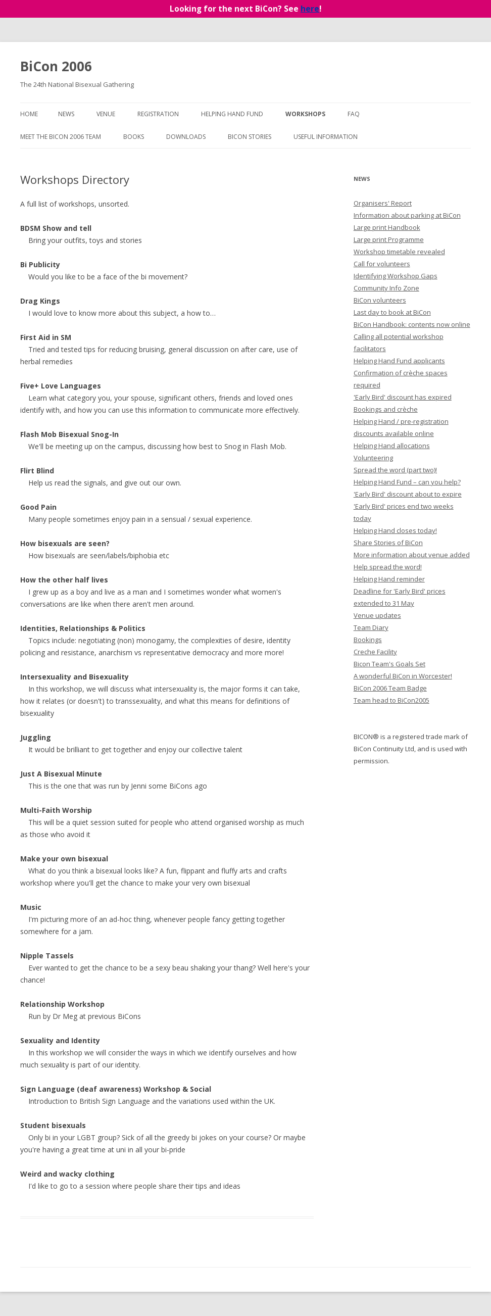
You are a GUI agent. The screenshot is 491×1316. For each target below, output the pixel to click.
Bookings (368, 639)
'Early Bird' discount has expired (403, 397)
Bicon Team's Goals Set (389, 663)
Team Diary (371, 627)
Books (133, 136)
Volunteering (373, 457)
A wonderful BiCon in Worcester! (403, 675)
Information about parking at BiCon (407, 215)
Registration (158, 114)
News (66, 114)
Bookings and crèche (386, 409)
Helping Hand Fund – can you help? (407, 481)
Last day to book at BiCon (392, 312)
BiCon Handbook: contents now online (412, 324)
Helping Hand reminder (389, 578)
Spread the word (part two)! (395, 469)
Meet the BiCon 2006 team (60, 136)
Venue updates (377, 615)
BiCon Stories (249, 136)
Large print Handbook (387, 227)
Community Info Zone (386, 288)
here (310, 9)
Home (29, 114)
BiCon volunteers (380, 300)
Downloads (186, 136)
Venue (105, 114)
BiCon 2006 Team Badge (390, 688)
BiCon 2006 (56, 66)
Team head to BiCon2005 (391, 700)
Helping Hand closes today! (395, 530)
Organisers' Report (383, 203)
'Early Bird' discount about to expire (408, 494)
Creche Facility (375, 651)
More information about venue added (412, 554)
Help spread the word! (388, 566)
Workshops (305, 114)
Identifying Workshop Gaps (395, 275)
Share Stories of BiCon (388, 542)
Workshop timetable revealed (399, 251)
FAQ (354, 114)
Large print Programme (389, 239)
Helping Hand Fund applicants (399, 360)
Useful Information (325, 136)
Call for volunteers (382, 263)
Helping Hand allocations (392, 445)
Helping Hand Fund (232, 114)
